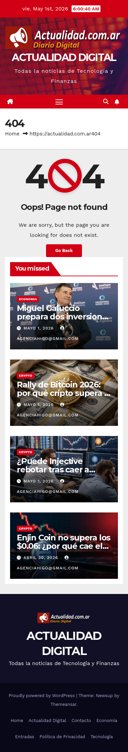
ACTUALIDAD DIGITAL (64, 57)
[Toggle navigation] (59, 101)
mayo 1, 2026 (39, 328)
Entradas (24, 736)
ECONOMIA (28, 299)
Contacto (81, 720)
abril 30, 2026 (42, 557)
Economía (106, 720)
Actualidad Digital (47, 720)
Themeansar (63, 704)
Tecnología (101, 736)
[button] (106, 101)
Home (12, 134)
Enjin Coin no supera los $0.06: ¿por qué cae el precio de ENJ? (63, 546)
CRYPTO (25, 375)
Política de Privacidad (62, 736)
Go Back (64, 250)
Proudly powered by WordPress (42, 695)
